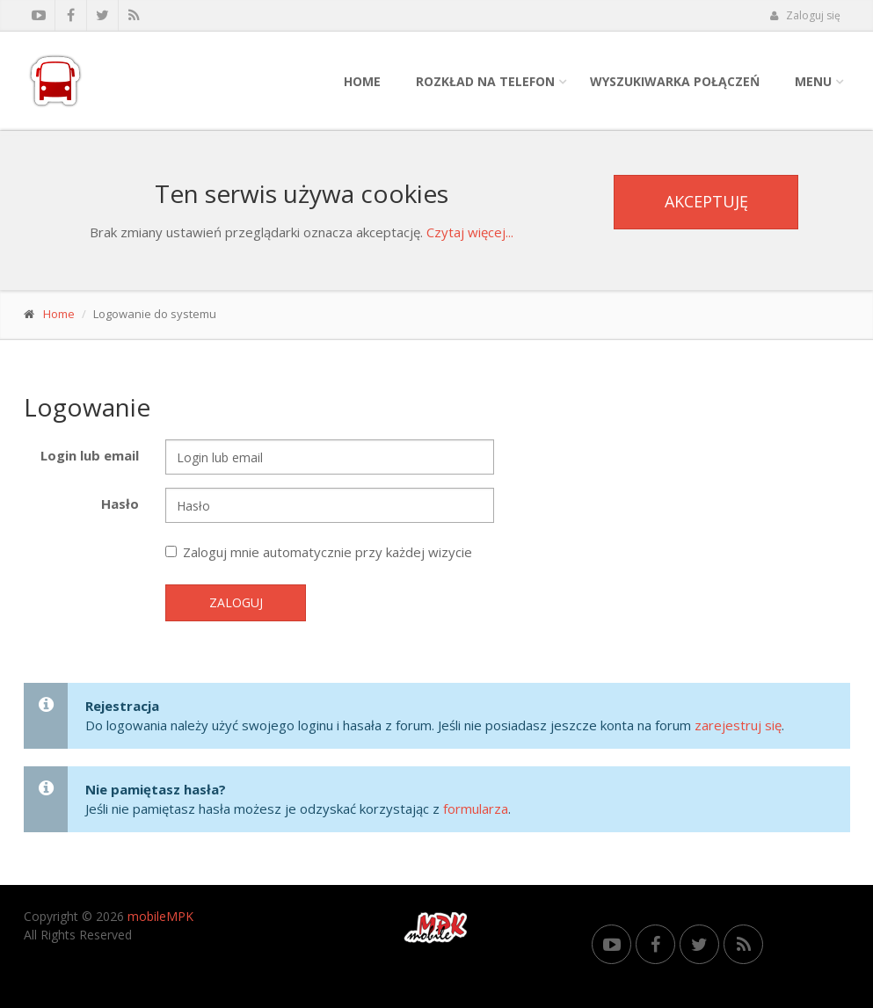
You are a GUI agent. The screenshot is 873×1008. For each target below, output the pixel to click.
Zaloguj (236, 602)
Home (362, 81)
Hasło (120, 503)
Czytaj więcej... (469, 232)
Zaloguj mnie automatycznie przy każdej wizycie (318, 552)
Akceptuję (706, 201)
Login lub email (89, 455)
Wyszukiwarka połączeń (675, 81)
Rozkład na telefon (485, 81)
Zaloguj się (805, 15)
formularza (475, 808)
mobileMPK (160, 916)
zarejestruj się (738, 725)
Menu (813, 81)
